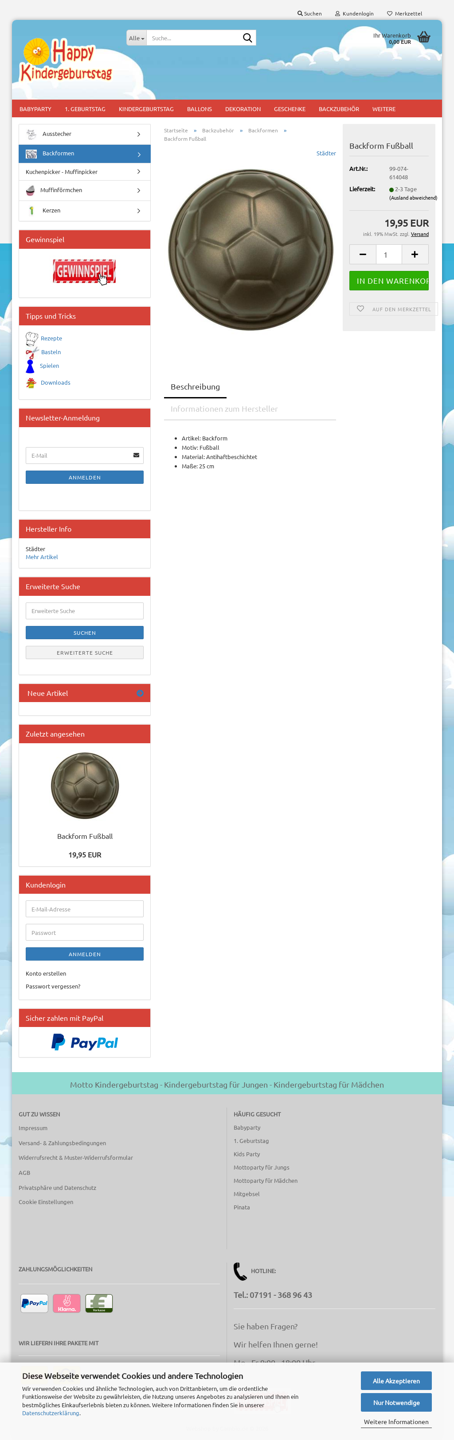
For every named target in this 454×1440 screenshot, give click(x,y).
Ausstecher (48, 134)
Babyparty (35, 108)
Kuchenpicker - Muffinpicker (62, 171)
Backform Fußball (85, 835)
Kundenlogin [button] (354, 13)
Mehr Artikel (42, 556)
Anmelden (85, 477)
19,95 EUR (84, 854)
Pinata (242, 1207)
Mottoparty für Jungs (262, 1167)
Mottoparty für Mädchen (265, 1180)
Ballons (199, 108)
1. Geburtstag (85, 108)
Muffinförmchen (54, 190)
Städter (326, 153)
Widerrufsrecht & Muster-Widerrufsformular (76, 1157)
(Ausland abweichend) (413, 197)
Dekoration (243, 108)
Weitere (383, 108)
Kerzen (43, 210)
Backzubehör (339, 108)
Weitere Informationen (396, 1421)
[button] (362, 254)
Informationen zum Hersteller (224, 408)
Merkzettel (404, 13)
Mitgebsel (247, 1193)
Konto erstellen (46, 973)
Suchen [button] (309, 13)
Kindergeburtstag (146, 108)
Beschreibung (195, 386)
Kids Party (247, 1154)
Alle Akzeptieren (396, 1381)
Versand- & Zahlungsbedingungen (62, 1143)
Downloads (55, 382)
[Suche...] (136, 38)
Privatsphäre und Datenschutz (57, 1187)
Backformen (50, 153)
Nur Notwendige (396, 1402)
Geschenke (289, 108)
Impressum (33, 1127)
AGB (24, 1172)
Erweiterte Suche (85, 652)
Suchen (85, 632)
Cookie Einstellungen (46, 1201)
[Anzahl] (389, 254)
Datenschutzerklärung (50, 1413)
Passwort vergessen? (53, 986)
